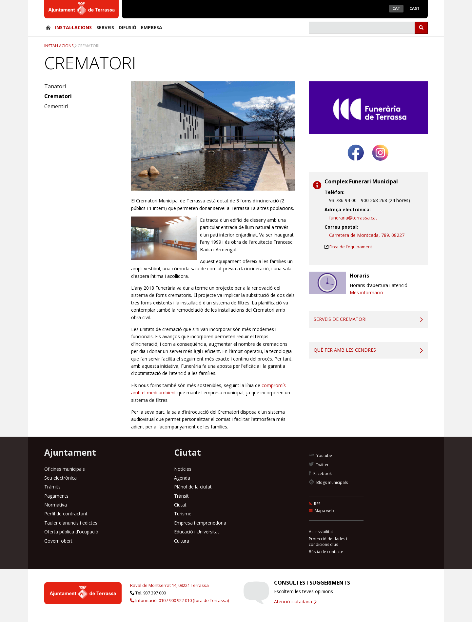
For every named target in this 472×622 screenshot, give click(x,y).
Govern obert (58, 541)
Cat (396, 8)
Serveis (105, 27)
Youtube (320, 455)
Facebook (320, 473)
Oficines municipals (64, 469)
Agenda (182, 478)
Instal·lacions (73, 27)
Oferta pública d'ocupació (71, 532)
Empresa (151, 27)
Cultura (181, 541)
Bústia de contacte (326, 551)
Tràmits (52, 487)
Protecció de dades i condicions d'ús (328, 541)
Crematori (88, 46)
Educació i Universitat (196, 532)
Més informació (366, 292)
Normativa (55, 505)
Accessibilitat (321, 531)
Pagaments (56, 496)
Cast (414, 8)
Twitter (319, 464)
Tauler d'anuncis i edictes (70, 523)
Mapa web (321, 510)
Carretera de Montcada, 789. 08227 (366, 235)
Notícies (182, 469)
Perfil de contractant (66, 513)
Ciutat (180, 505)
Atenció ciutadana (295, 601)
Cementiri (56, 106)
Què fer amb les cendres (345, 350)
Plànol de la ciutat (193, 487)
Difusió (127, 27)
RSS (314, 504)
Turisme (182, 513)
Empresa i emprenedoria (200, 523)
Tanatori (55, 86)
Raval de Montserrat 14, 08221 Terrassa (169, 585)
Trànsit (181, 496)
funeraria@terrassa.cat (353, 218)
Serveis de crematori (340, 319)
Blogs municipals (328, 482)
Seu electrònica (60, 478)
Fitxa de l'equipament (350, 247)
